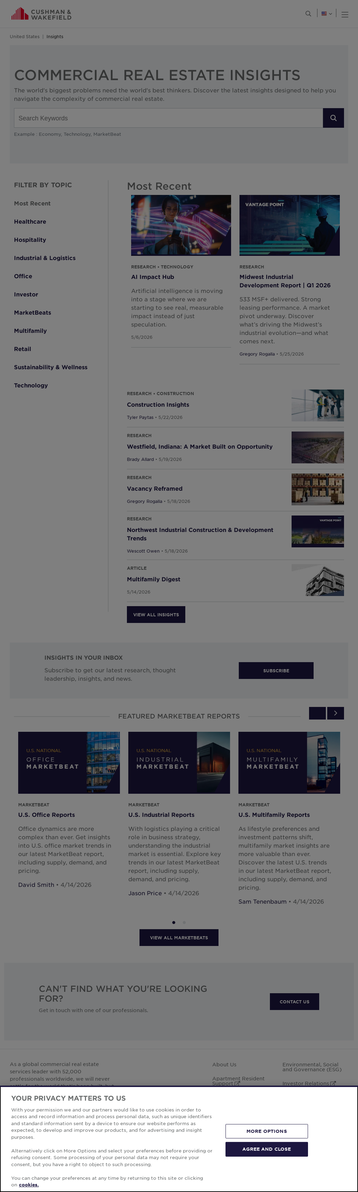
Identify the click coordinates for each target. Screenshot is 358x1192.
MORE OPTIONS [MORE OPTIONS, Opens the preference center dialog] (266, 1155)
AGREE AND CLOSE (266, 1173)
